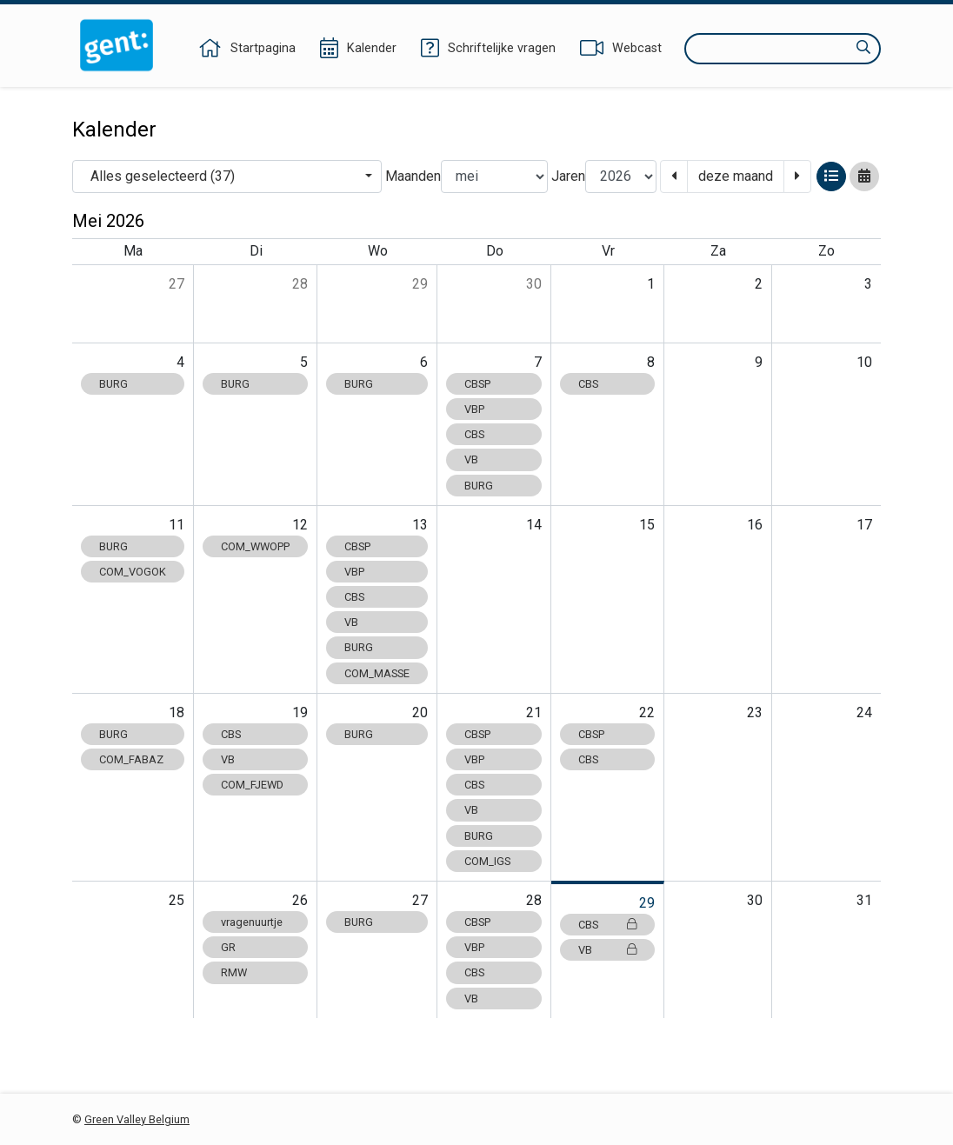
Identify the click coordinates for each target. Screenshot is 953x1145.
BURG (113, 383)
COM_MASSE (377, 673)
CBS (474, 434)
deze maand (735, 176)
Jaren (568, 176)
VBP (474, 409)
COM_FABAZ (131, 759)
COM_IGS (487, 861)
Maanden (413, 176)
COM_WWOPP (255, 546)
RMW (234, 972)
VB (471, 459)
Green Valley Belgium (137, 1119)
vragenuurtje (252, 922)
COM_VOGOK (132, 571)
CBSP (477, 383)
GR (228, 947)
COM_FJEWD (252, 784)
